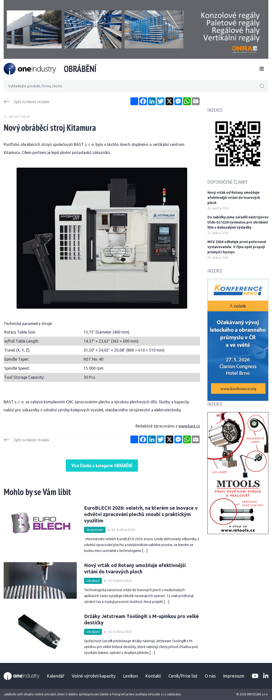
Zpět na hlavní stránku (31, 101)
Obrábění (93, 580)
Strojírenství (95, 529)
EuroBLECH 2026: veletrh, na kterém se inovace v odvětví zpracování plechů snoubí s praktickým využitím (141, 514)
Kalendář (55, 675)
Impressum (233, 675)
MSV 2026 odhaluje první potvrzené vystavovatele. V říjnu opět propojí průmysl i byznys (236, 247)
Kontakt (153, 675)
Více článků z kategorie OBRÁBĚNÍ (101, 465)
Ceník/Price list (182, 675)
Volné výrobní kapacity (94, 675)
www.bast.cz (189, 426)
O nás (210, 675)
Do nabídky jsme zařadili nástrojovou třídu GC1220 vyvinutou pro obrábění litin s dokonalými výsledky (237, 222)
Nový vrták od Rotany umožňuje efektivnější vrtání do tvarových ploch (135, 568)
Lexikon (130, 675)
